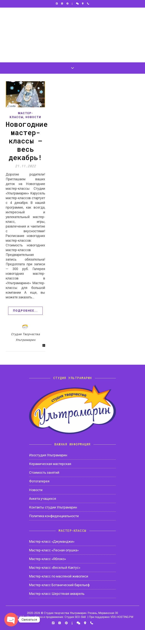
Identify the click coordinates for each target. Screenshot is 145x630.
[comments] (77, 3)
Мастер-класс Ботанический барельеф (59, 585)
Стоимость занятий (44, 472)
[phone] (88, 3)
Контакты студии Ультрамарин (53, 507)
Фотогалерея (39, 481)
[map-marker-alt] (83, 3)
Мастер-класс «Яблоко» (47, 559)
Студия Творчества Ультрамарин (25, 337)
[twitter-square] (57, 3)
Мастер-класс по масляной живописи (58, 576)
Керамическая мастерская (50, 464)
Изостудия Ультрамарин (48, 455)
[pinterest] (67, 3)
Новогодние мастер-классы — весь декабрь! (27, 141)
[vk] (62, 3)
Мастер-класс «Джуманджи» (51, 541)
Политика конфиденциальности (54, 516)
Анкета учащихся (42, 499)
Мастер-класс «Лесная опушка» (54, 550)
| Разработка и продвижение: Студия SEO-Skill (56, 617)
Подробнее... (25, 310)
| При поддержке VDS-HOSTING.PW (110, 617)
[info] (72, 3)
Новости (33, 117)
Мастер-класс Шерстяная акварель (56, 594)
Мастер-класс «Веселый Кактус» (54, 568)
